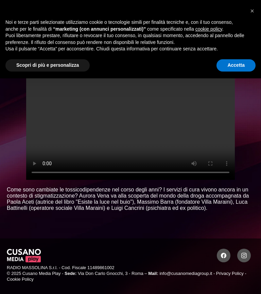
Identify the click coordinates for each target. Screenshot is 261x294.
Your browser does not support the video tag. (130, 121)
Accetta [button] (236, 65)
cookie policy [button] (208, 29)
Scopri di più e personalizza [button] (47, 65)
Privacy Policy (230, 273)
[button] (252, 10)
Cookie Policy (20, 279)
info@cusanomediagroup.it (185, 273)
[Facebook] (223, 255)
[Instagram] (244, 255)
